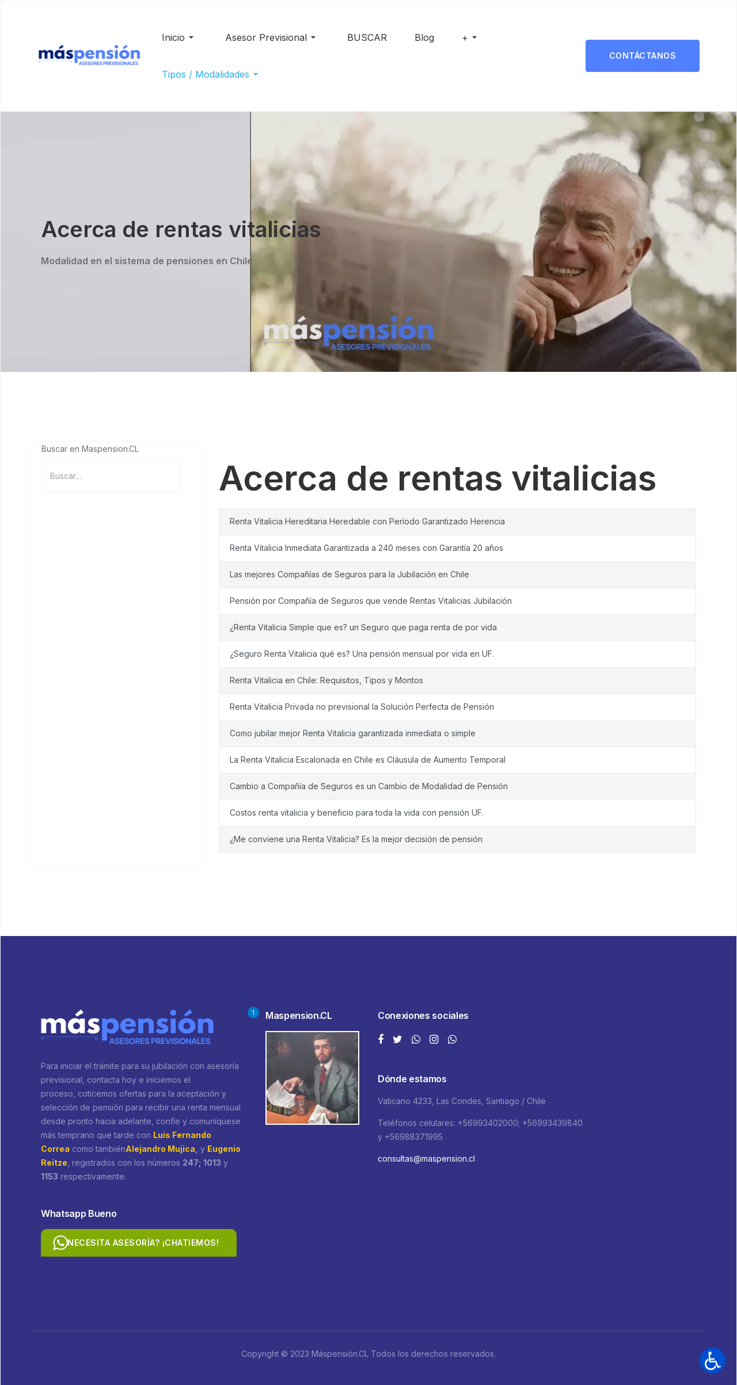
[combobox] (110, 476)
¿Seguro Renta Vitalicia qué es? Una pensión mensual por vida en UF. (362, 654)
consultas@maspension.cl (426, 1158)
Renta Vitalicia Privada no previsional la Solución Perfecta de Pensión (362, 706)
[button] (179, 37)
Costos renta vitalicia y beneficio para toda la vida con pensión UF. (357, 812)
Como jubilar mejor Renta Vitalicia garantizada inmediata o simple (353, 733)
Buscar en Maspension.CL (90, 449)
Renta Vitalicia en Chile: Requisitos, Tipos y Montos (326, 680)
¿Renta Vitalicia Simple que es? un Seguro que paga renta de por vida (363, 627)
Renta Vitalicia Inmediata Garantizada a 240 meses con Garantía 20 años (366, 548)
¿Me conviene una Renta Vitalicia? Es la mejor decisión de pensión (356, 839)
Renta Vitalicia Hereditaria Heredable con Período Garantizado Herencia (367, 521)
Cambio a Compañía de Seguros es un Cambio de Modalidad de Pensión (369, 786)
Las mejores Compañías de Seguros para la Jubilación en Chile (349, 574)
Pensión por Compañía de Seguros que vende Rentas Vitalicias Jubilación (371, 601)
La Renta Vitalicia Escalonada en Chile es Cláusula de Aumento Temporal (368, 759)
